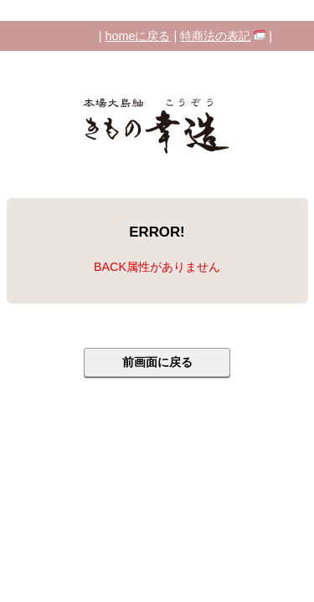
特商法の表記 (215, 36)
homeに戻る (138, 36)
